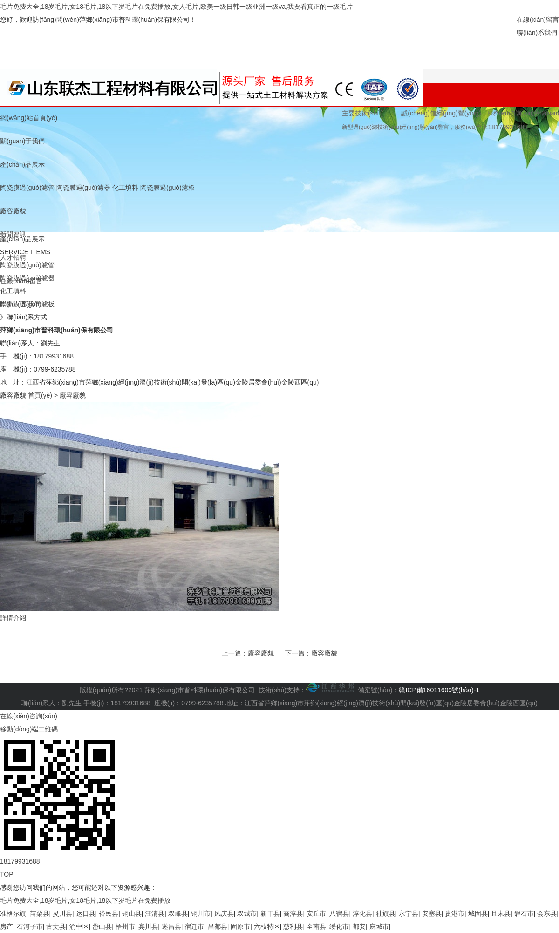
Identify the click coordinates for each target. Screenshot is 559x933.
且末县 (501, 913)
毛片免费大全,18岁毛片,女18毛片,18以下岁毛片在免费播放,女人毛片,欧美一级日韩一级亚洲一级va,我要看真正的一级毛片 (176, 6)
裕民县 (108, 913)
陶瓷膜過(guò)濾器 (83, 187)
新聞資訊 (13, 234)
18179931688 (54, 356)
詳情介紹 (13, 618)
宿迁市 (194, 926)
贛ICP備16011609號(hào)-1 (439, 690)
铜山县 (132, 913)
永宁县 (408, 913)
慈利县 (293, 926)
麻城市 (379, 926)
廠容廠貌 (13, 211)
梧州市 (125, 926)
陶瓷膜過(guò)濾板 (167, 187)
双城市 (247, 913)
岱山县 (102, 926)
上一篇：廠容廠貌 (248, 653)
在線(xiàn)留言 (538, 19)
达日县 (85, 913)
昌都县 (217, 926)
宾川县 (148, 926)
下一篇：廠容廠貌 (311, 653)
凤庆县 (224, 913)
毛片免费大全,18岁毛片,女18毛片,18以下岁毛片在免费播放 (85, 900)
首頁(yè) (40, 395)
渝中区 (79, 926)
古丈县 (56, 926)
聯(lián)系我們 (537, 32)
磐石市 (524, 913)
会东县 (547, 913)
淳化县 (362, 913)
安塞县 (432, 913)
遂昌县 (171, 926)
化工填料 (125, 187)
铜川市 (201, 913)
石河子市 (30, 926)
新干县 (270, 913)
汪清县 (154, 913)
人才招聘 (13, 257)
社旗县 (385, 913)
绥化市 (339, 926)
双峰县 (178, 913)
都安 (359, 926)
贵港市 (454, 913)
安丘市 (316, 913)
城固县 (478, 913)
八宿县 (339, 913)
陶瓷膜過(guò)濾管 (27, 187)
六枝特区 (267, 926)
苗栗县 (39, 913)
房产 (6, 926)
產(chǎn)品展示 (22, 164)
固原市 (240, 926)
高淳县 (293, 913)
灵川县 (62, 913)
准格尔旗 (13, 913)
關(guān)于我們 (22, 141)
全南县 (316, 926)
